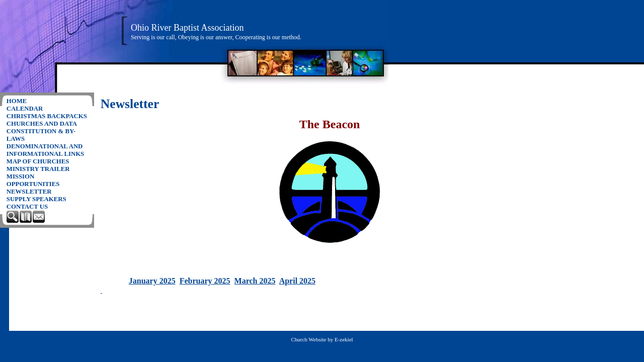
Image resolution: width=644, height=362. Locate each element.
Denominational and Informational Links (45, 150)
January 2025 (152, 281)
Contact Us (27, 206)
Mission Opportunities (33, 180)
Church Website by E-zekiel (322, 339)
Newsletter (29, 191)
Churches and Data (42, 123)
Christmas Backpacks (47, 116)
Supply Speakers (36, 199)
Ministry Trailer (38, 168)
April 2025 (297, 281)
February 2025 (205, 281)
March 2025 (255, 281)
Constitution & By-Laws (41, 135)
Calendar (25, 108)
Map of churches (38, 161)
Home (17, 101)
